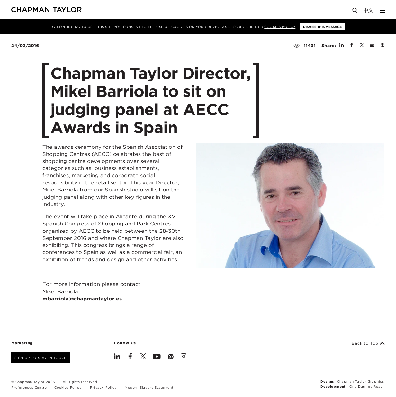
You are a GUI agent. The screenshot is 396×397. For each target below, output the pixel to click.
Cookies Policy (279, 27)
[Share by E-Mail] (372, 45)
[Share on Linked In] (341, 45)
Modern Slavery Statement (149, 387)
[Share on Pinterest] (382, 45)
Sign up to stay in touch (40, 357)
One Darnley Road (366, 386)
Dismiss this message (322, 27)
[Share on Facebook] (351, 45)
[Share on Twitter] (362, 45)
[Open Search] (355, 12)
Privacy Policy (103, 387)
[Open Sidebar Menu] (382, 10)
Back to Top (368, 343)
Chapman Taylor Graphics (360, 381)
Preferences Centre (29, 387)
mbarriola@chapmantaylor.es (82, 298)
